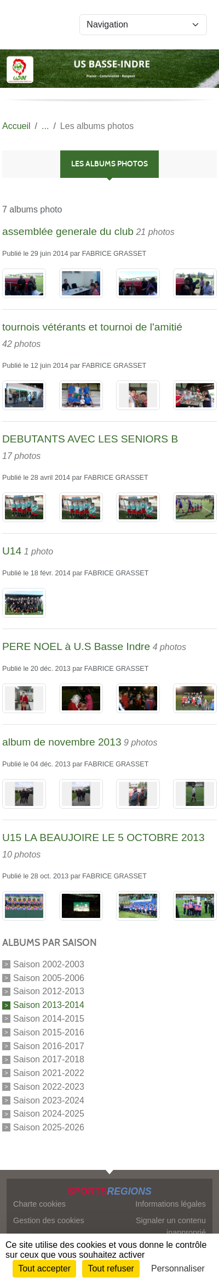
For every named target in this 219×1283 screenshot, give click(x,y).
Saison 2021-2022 (48, 1073)
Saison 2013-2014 (48, 1005)
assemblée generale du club (68, 231)
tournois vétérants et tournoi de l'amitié (92, 327)
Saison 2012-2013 (48, 991)
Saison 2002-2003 (48, 964)
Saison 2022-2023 (48, 1086)
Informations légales (170, 1204)
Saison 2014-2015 (48, 1018)
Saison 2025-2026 (48, 1127)
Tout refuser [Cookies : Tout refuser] (111, 1268)
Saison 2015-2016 (48, 1032)
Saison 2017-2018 (48, 1059)
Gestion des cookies (48, 1220)
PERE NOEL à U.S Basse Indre (76, 646)
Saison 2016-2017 (48, 1045)
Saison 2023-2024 (48, 1100)
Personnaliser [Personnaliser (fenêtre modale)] (178, 1268)
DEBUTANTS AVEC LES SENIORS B (90, 439)
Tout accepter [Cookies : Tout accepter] (44, 1268)
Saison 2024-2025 (48, 1113)
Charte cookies (39, 1204)
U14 (11, 551)
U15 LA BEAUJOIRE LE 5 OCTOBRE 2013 (103, 837)
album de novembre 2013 (62, 742)
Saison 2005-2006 (48, 977)
